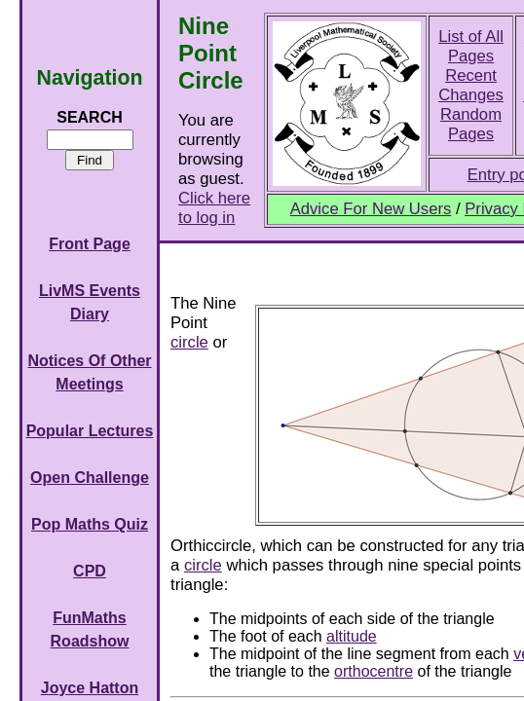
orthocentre (373, 671)
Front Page (90, 244)
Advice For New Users (371, 209)
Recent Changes (471, 85)
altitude (351, 636)
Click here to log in (214, 208)
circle (189, 342)
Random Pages (471, 124)
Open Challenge (89, 477)
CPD (89, 571)
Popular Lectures (90, 431)
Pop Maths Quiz (89, 524)
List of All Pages (471, 46)
